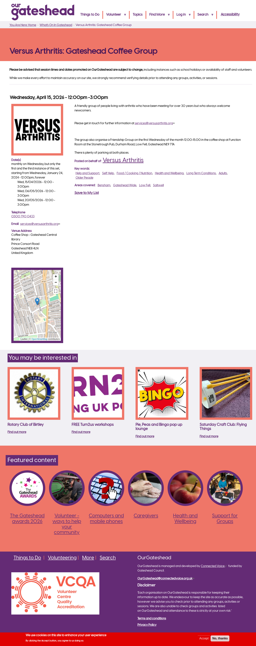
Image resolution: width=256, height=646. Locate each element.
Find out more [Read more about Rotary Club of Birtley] (17, 432)
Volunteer (114, 16)
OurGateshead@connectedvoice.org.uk (166, 578)
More (88, 558)
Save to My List (86, 193)
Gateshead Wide (124, 185)
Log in (182, 16)
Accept (203, 638)
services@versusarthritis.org (40, 224)
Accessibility (230, 14)
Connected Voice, (214, 566)
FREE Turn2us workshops (93, 425)
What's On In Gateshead (56, 25)
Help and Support (87, 173)
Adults (223, 173)
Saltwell (158, 185)
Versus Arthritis (123, 160)
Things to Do (89, 15)
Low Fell (144, 185)
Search (204, 16)
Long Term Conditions (201, 173)
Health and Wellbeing (169, 173)
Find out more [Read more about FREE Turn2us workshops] (81, 432)
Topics (138, 15)
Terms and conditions (151, 618)
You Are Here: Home (22, 25)
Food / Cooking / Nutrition (134, 173)
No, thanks (220, 638)
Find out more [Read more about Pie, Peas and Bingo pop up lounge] (145, 436)
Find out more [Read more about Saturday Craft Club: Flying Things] (209, 436)
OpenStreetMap (39, 339)
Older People (84, 177)
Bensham (104, 185)
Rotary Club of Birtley (26, 425)
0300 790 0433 (22, 216)
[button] (37, 301)
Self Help (108, 173)
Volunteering (62, 558)
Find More (158, 16)
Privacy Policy (146, 625)
